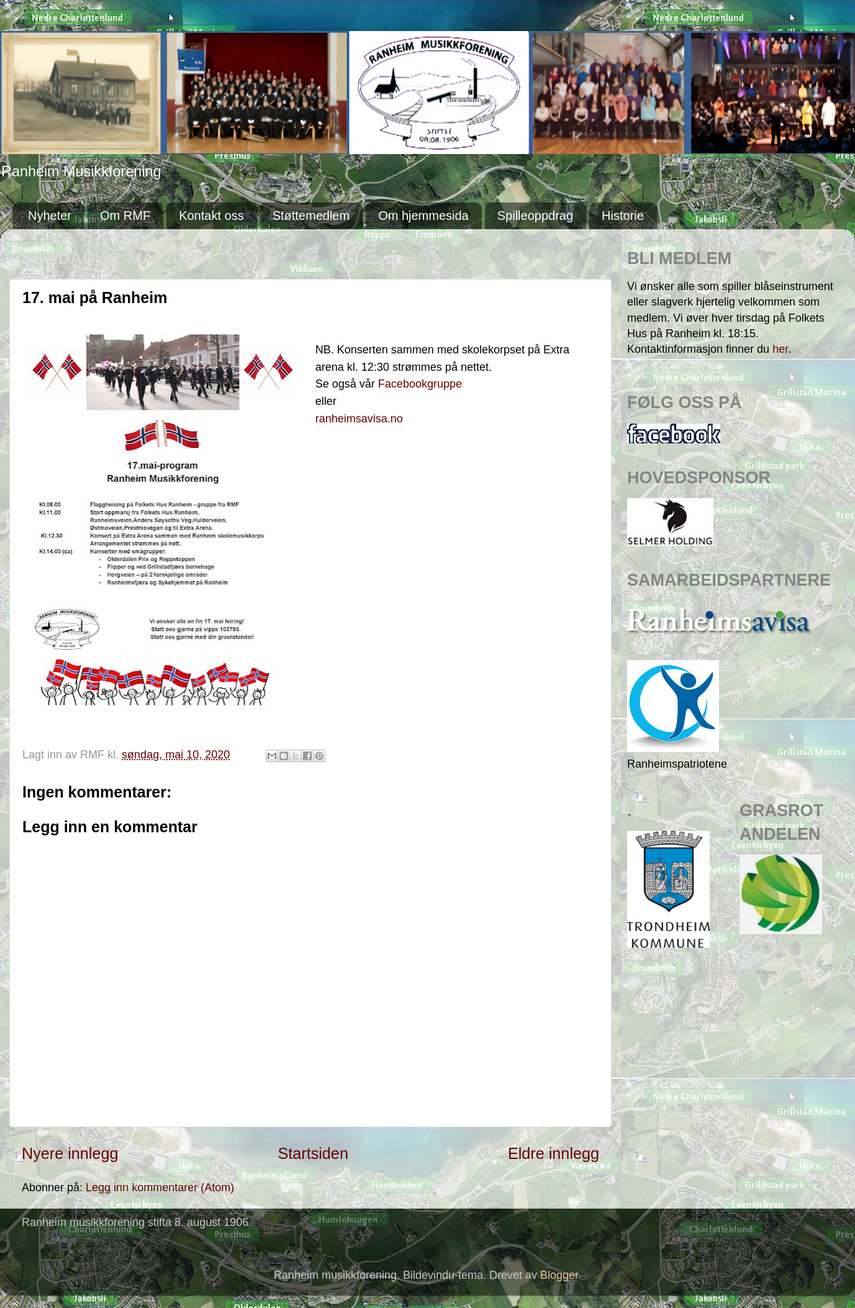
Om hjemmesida (423, 215)
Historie (623, 215)
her (780, 349)
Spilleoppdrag (535, 215)
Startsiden (313, 1153)
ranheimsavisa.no (359, 418)
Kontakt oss (211, 215)
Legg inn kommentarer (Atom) (160, 1187)
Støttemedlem (311, 215)
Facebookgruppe (421, 384)
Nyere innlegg (70, 1153)
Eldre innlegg (553, 1153)
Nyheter (49, 215)
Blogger (559, 1275)
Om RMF (125, 215)
